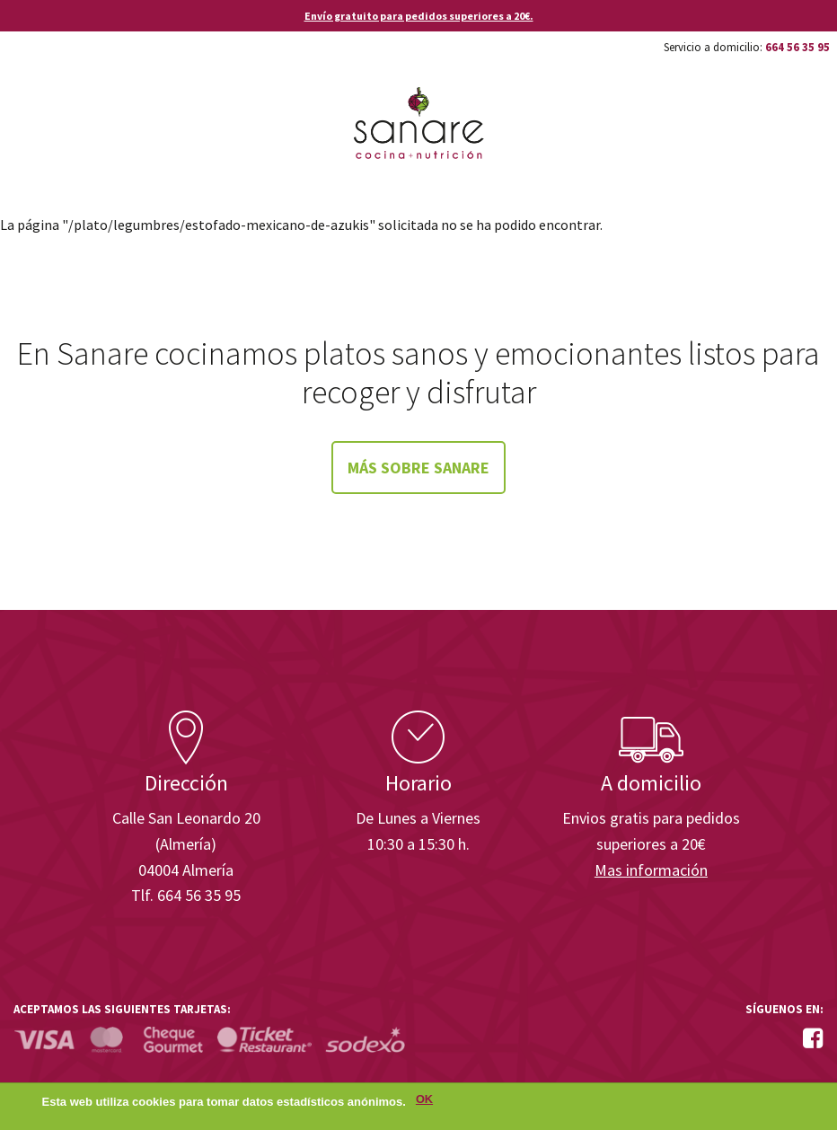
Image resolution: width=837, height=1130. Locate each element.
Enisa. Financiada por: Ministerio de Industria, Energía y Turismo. (755, 660)
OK (424, 1101)
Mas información (651, 870)
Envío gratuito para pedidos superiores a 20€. (418, 15)
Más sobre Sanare (418, 467)
